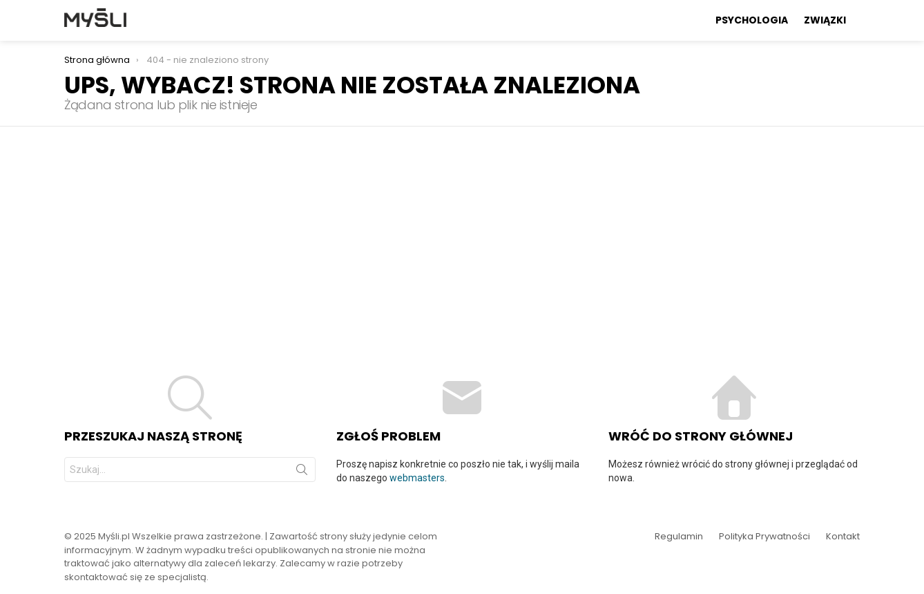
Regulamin (679, 536)
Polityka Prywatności (764, 536)
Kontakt (843, 536)
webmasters (417, 477)
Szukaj (302, 472)
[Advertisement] (462, 230)
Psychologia (751, 20)
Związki (825, 20)
